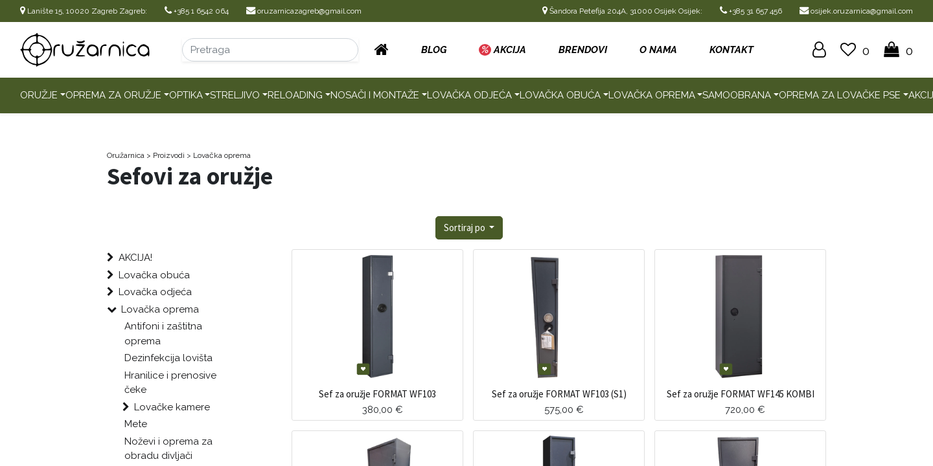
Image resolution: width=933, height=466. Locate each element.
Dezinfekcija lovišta (168, 358)
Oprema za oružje (113, 95)
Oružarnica (125, 155)
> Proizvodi (165, 155)
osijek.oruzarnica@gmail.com (856, 11)
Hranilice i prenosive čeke (170, 383)
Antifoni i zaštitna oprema (163, 333)
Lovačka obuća (560, 95)
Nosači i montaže (374, 95)
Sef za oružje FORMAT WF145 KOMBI (740, 394)
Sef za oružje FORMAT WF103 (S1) (559, 394)
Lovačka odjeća (469, 95)
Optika (186, 95)
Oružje (39, 95)
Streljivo (235, 95)
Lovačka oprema (651, 95)
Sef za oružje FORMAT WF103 (377, 394)
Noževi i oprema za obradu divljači (168, 449)
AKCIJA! (135, 257)
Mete (135, 424)
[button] (469, 228)
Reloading (295, 95)
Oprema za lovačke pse (840, 95)
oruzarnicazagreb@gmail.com (304, 11)
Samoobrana (736, 95)
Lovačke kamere (172, 407)
